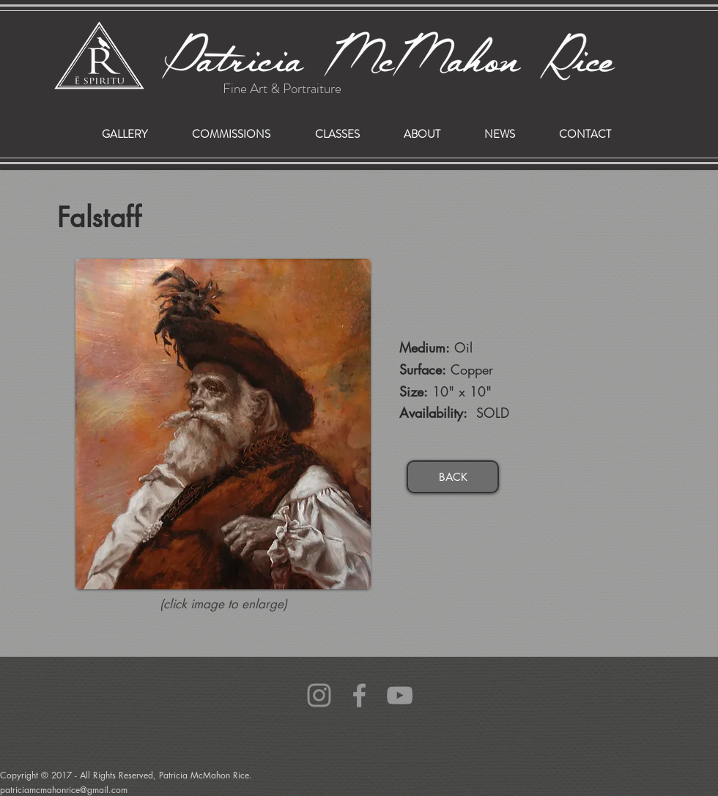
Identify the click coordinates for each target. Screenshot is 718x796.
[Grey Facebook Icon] (359, 695)
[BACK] (453, 476)
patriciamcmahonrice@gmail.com (31, 699)
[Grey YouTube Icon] (399, 695)
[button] (230, 134)
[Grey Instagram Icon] (319, 695)
